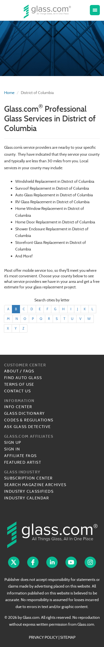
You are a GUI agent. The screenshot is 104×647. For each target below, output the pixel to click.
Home (9, 92)
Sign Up (12, 442)
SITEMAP (67, 637)
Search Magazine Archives (35, 484)
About (11, 371)
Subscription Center (28, 478)
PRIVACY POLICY (43, 637)
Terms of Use (19, 384)
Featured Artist (22, 462)
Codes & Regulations (29, 420)
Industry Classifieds (29, 491)
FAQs (28, 371)
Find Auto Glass (23, 377)
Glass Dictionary (24, 413)
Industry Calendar (26, 497)
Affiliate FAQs (20, 455)
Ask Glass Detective (27, 426)
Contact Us (17, 390)
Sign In (12, 449)
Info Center (18, 406)
